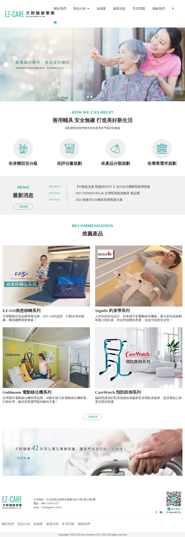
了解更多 (23, 206)
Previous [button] (5, 64)
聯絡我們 (158, 8)
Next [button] (180, 64)
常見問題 (139, 8)
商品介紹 (81, 8)
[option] (92, 64)
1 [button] (88, 96)
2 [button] (91, 96)
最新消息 (119, 8)
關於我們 (60, 8)
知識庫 (101, 8)
